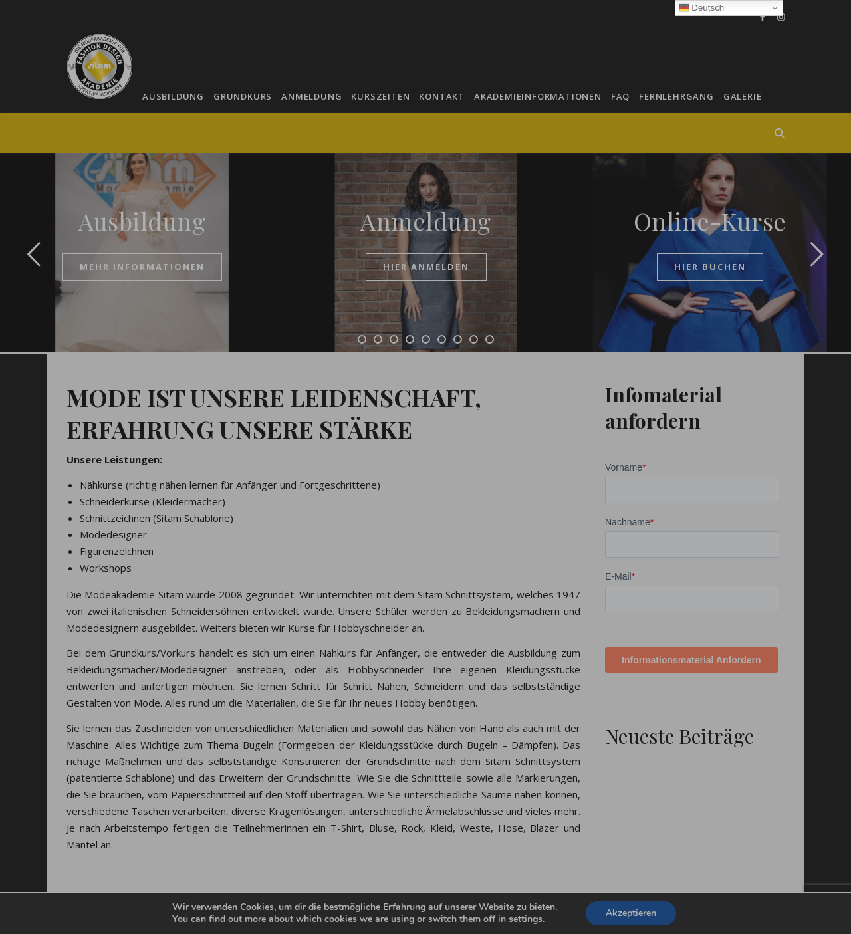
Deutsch (702, 8)
